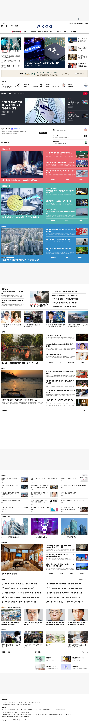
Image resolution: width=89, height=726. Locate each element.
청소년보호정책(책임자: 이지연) (58, 710)
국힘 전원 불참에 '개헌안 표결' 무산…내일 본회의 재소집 (82, 57)
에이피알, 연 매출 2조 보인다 (68, 478)
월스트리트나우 (51, 188)
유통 (54, 32)
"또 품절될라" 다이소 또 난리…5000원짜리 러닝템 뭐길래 (65, 588)
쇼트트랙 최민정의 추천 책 (53, 354)
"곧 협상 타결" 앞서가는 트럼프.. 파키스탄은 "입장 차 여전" (82, 65)
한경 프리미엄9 (16, 32)
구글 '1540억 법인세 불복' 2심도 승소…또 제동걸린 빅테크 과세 (14, 508)
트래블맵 (51, 573)
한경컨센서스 (53, 180)
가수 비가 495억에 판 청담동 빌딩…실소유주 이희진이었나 (21, 584)
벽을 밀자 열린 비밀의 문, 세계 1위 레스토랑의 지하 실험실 (60, 382)
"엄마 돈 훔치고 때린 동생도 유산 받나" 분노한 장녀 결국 (77, 646)
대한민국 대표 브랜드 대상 (14, 607)
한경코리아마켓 (5, 149)
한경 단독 (3, 99)
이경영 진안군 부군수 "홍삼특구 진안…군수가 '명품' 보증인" (77, 623)
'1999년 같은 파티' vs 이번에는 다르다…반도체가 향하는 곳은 (60, 192)
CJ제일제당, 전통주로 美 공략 (68, 493)
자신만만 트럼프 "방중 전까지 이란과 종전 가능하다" (10, 494)
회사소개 (4, 702)
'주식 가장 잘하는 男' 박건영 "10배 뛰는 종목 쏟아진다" (82, 48)
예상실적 (53, 220)
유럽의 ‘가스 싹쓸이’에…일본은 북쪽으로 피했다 (74, 116)
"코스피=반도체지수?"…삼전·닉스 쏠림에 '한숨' (42, 63)
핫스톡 (69, 99)
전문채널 (66, 32)
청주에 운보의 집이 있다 (9, 573)
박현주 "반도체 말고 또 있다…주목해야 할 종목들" (19, 588)
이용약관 (39, 710)
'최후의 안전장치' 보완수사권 (52, 86)
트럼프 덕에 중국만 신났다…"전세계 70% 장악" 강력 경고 (66, 602)
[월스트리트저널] (12, 26)
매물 (67, 257)
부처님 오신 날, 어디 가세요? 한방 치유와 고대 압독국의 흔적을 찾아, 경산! (60, 556)
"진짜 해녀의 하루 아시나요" (54, 336)
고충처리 (15, 702)
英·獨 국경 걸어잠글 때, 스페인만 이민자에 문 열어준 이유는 (39, 501)
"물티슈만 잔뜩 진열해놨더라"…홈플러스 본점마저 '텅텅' (65, 584)
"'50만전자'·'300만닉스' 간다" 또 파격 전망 (12, 292)
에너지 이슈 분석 (71, 112)
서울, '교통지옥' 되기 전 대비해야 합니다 (33, 646)
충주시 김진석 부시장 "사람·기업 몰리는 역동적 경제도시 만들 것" (55, 623)
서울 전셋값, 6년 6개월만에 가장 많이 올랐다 (10, 61)
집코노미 (46, 32)
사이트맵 (24, 710)
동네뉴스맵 (53, 257)
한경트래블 (4, 542)
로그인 (86, 23)
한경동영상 (4, 410)
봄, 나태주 (49, 645)
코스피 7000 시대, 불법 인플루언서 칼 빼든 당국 (59, 153)
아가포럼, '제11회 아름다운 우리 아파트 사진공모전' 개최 (60, 249)
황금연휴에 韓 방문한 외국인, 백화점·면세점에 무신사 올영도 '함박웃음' (40, 487)
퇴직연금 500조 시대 (10, 537)
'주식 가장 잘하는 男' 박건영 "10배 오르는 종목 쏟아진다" (65, 593)
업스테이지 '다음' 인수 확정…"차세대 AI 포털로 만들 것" (39, 494)
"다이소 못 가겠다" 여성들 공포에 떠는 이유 (64, 292)
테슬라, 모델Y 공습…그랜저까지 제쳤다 (9, 479)
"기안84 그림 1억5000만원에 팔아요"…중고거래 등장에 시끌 (55, 326)
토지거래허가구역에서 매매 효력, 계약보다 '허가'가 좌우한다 (60, 230)
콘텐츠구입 (12, 710)
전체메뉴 (75, 32)
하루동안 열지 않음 (80, 73)
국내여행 (61, 573)
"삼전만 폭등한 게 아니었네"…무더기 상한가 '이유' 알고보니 (22, 597)
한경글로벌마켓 (5, 186)
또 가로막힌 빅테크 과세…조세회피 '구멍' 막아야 (8, 87)
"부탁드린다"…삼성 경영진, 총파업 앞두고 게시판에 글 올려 (10, 56)
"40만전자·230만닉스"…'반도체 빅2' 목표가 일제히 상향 (60, 172)
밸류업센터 (80, 257)
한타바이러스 (71, 86)
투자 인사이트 (51, 209)
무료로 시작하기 (43, 132)
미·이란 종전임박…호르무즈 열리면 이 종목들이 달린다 (60, 212)
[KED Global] (16, 26)
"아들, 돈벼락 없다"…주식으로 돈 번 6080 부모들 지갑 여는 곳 (23, 593)
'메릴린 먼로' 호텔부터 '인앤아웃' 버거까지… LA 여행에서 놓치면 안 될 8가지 (60, 565)
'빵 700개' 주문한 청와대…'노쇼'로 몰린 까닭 (12, 301)
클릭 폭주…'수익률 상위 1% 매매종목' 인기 (10, 51)
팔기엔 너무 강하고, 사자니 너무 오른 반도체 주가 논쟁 (20, 217)
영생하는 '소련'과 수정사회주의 (31, 86)
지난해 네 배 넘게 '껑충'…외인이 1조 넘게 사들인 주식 (74, 102)
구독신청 (9, 702)
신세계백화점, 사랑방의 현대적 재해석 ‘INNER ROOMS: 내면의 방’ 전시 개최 (59, 546)
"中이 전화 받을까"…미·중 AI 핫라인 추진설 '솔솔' (10, 66)
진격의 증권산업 (68, 537)
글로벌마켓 (40, 32)
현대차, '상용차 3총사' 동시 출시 (9, 486)
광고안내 (21, 702)
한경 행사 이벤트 (5, 652)
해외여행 (71, 573)
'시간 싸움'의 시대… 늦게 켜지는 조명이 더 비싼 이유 (60, 401)
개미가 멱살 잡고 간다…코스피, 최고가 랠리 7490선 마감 (82, 40)
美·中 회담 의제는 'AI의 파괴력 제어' (10, 500)
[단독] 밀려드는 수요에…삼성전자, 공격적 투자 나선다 (11, 105)
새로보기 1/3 (85, 475)
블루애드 (26, 702)
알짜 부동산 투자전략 (7, 257)
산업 (28, 32)
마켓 (81, 180)
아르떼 (3, 332)
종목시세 (66, 220)
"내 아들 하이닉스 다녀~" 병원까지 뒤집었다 (64, 306)
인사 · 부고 (81, 652)
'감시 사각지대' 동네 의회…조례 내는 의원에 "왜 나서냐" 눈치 (70, 508)
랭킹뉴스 (3, 579)
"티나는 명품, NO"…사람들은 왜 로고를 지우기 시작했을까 (60, 391)
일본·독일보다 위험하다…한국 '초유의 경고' (64, 295)
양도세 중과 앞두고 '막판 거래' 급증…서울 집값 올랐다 (20, 260)
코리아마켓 (33, 32)
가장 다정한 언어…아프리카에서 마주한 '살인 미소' (19, 400)
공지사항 (37, 652)
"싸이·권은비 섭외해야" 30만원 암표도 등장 (11, 326)
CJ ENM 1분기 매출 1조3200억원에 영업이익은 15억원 (59, 345)
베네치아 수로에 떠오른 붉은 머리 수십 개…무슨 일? (19, 363)
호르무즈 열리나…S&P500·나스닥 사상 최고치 (59, 201)
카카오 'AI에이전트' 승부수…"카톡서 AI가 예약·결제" (44, 479)
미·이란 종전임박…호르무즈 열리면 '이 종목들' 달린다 (64, 597)
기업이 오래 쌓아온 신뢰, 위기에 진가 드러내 (33, 623)
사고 (86, 652)
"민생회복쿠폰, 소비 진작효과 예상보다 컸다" (40, 508)
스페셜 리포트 (5, 517)
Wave (3, 369)
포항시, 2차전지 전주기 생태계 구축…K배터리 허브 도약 (10, 623)
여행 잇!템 (82, 573)
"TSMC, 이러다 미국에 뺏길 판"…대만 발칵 (64, 303)
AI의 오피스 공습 (39, 537)
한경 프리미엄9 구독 (78, 23)
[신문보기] (2, 26)
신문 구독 (71, 23)
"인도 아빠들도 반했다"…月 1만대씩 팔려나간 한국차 (77, 326)
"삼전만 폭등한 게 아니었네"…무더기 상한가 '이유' (19, 180)
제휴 (9, 710)
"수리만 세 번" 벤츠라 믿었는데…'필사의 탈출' (32, 326)
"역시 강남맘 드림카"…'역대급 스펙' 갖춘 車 (65, 299)
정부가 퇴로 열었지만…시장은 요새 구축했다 (10, 646)
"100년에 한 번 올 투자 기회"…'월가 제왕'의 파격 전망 (20, 602)
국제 (51, 32)
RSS (34, 710)
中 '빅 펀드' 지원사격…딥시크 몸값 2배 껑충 (72, 500)
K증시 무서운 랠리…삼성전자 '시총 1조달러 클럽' (60, 162)
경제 (25, 32)
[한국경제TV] (7, 26)
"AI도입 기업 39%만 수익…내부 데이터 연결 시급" (74, 486)
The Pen (3, 630)
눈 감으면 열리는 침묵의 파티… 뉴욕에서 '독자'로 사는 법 (60, 372)
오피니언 (59, 32)
